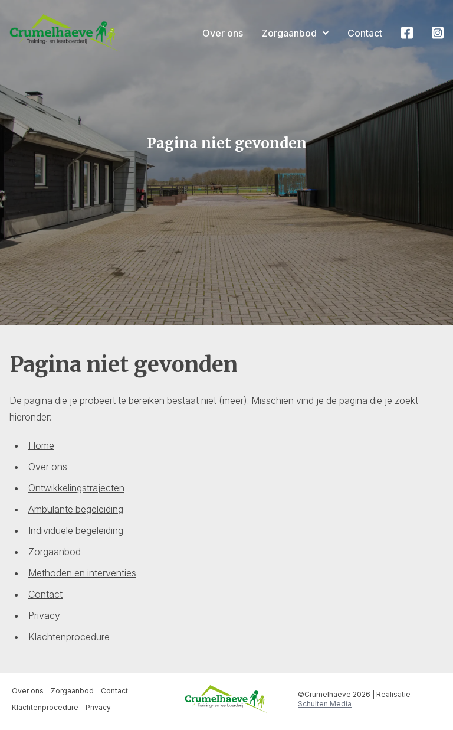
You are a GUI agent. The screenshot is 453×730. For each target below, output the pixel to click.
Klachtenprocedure (69, 637)
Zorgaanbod (295, 33)
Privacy (44, 615)
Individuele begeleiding (75, 530)
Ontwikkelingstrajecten (76, 488)
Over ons (222, 33)
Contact (364, 33)
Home (41, 445)
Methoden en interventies (82, 573)
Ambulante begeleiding (75, 509)
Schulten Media (325, 703)
